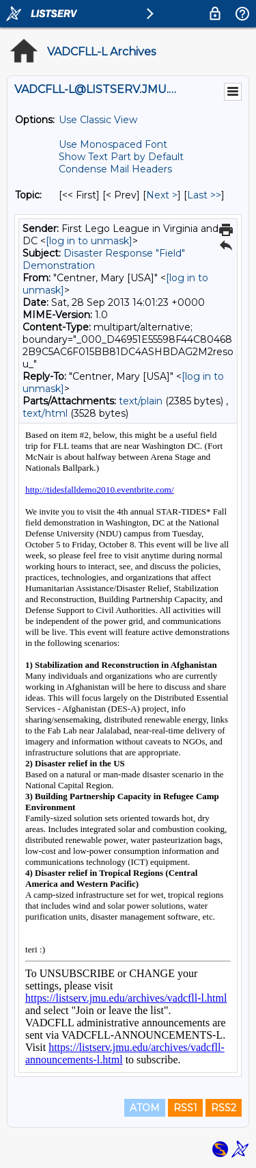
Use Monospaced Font (113, 144)
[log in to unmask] (89, 241)
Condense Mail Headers (115, 169)
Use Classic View (98, 120)
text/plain (140, 401)
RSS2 (223, 1108)
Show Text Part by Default (121, 157)
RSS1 (185, 1108)
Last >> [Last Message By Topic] (204, 195)
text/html (45, 413)
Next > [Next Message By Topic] (161, 195)
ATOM (145, 1108)
